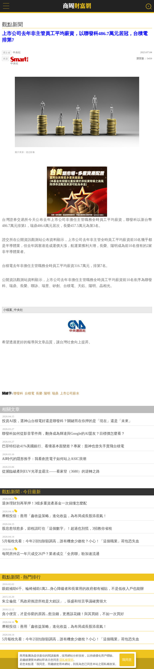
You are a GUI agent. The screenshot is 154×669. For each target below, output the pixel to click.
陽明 (47, 393)
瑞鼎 (55, 393)
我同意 (127, 659)
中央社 (19, 61)
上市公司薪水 (69, 393)
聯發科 (18, 393)
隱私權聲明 (66, 659)
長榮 (39, 393)
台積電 (29, 393)
